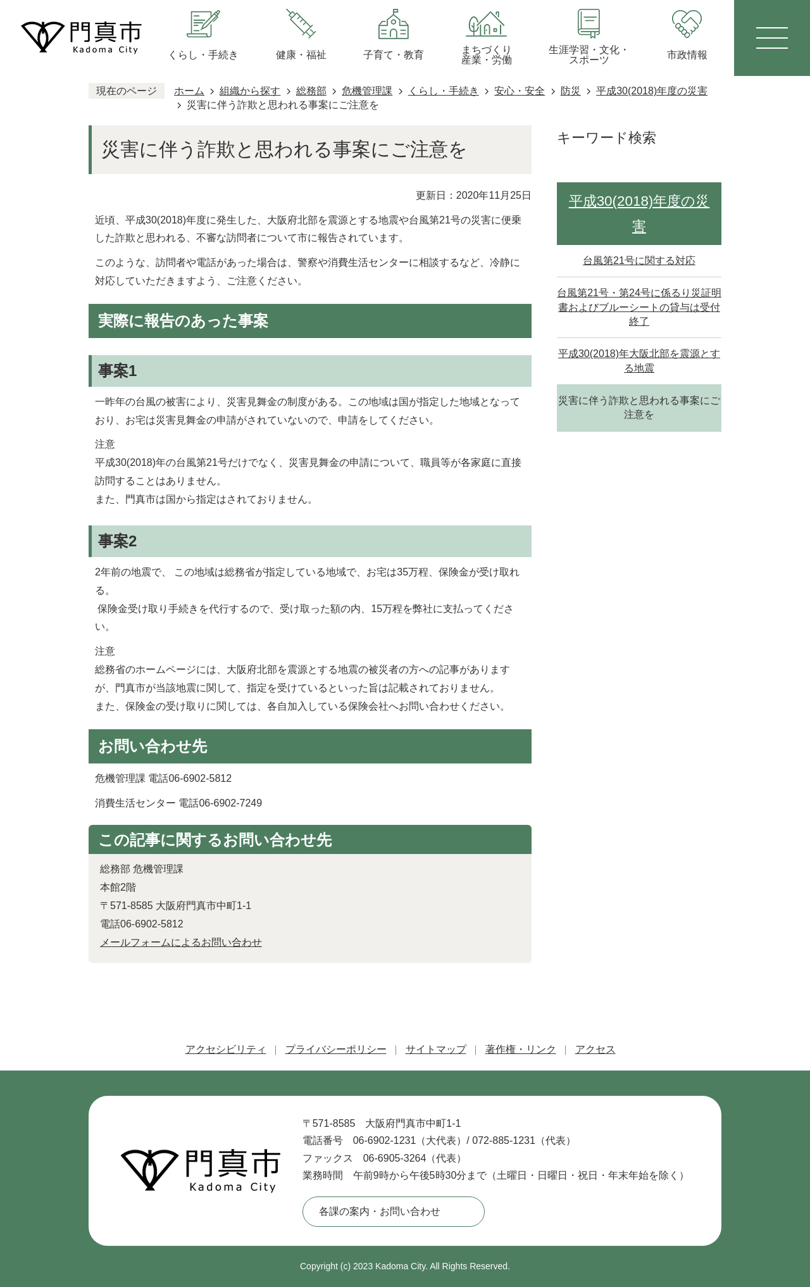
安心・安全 (519, 90)
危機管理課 (367, 90)
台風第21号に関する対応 (639, 260)
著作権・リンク (520, 1049)
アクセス (595, 1049)
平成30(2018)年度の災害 (651, 90)
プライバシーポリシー (336, 1049)
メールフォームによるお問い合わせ (181, 942)
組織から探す (250, 90)
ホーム (189, 90)
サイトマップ (436, 1049)
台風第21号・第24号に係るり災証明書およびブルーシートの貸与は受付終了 (639, 307)
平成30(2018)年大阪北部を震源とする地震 (639, 360)
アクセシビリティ (225, 1049)
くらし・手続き (443, 90)
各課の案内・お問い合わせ (379, 1211)
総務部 (311, 90)
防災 (571, 90)
